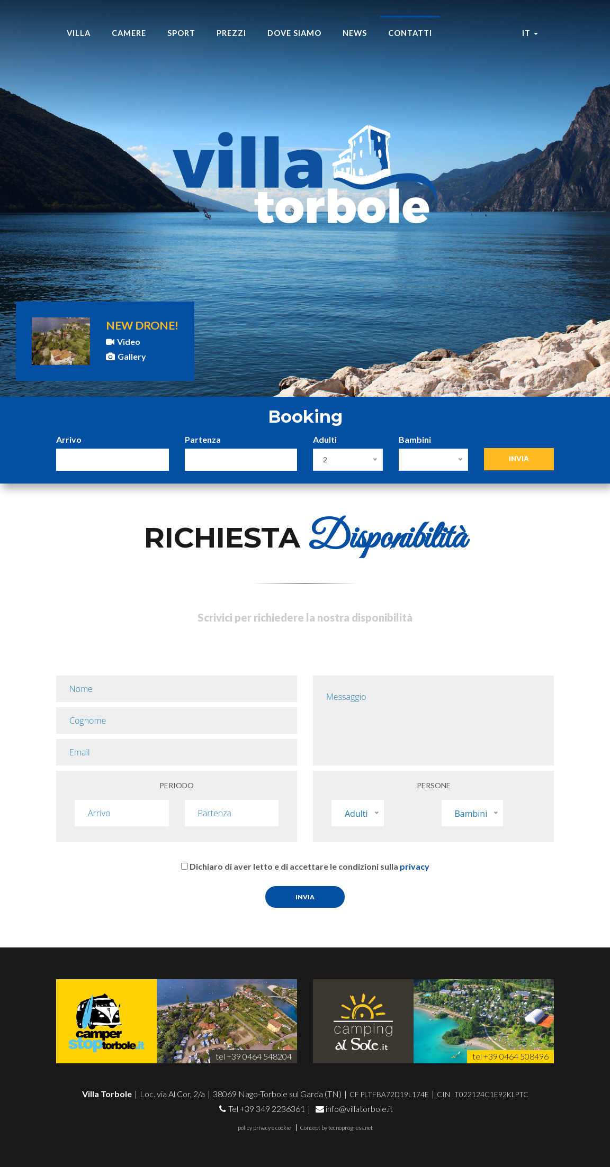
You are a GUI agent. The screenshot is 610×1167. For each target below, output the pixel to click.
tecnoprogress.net (350, 1127)
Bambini (415, 439)
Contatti (410, 33)
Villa (79, 33)
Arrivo (69, 439)
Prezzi (231, 33)
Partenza (203, 439)
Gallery (126, 356)
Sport (181, 33)
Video (123, 341)
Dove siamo (294, 33)
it (530, 33)
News (355, 33)
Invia (519, 458)
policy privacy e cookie (264, 1127)
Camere (129, 33)
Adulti (325, 439)
